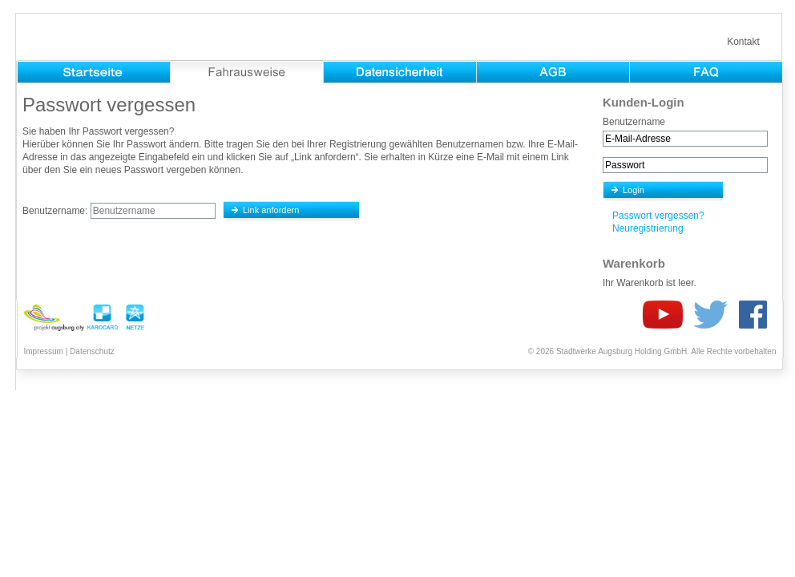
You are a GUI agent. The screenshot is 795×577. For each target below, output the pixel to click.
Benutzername (634, 121)
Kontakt (743, 41)
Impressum (43, 351)
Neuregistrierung (648, 228)
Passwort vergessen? (658, 215)
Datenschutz (92, 351)
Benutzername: (54, 210)
